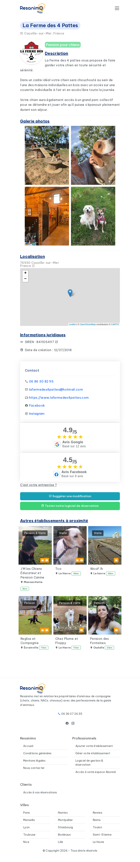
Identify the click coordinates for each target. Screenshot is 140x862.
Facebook (37, 405)
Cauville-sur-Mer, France (42, 33)
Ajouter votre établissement (94, 746)
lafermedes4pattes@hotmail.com (56, 389)
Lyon (26, 827)
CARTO (115, 324)
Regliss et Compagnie (29, 641)
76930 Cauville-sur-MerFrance (39, 264)
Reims (97, 820)
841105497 (47, 342)
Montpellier (65, 820)
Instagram (37, 413)
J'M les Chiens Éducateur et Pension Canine (32, 573)
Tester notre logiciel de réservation (70, 506)
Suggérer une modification (70, 496)
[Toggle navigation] (117, 8)
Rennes (97, 812)
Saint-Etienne (102, 834)
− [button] (25, 279)
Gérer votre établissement (92, 753)
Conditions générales (37, 753)
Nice (26, 842)
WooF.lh (96, 569)
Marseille (29, 820)
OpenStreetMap (88, 324)
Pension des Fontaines (99, 641)
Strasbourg (65, 827)
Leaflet (72, 324)
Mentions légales (34, 760)
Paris (26, 812)
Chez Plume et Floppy (66, 641)
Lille (60, 842)
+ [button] (25, 273)
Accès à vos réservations (40, 792)
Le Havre (98, 842)
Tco (58, 569)
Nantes (63, 812)
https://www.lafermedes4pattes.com (59, 397)
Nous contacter (33, 768)
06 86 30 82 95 (41, 381)
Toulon (97, 827)
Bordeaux (64, 834)
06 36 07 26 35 (71, 714)
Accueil (28, 746)
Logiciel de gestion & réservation (89, 762)
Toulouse (29, 834)
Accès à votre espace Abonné (95, 772)
